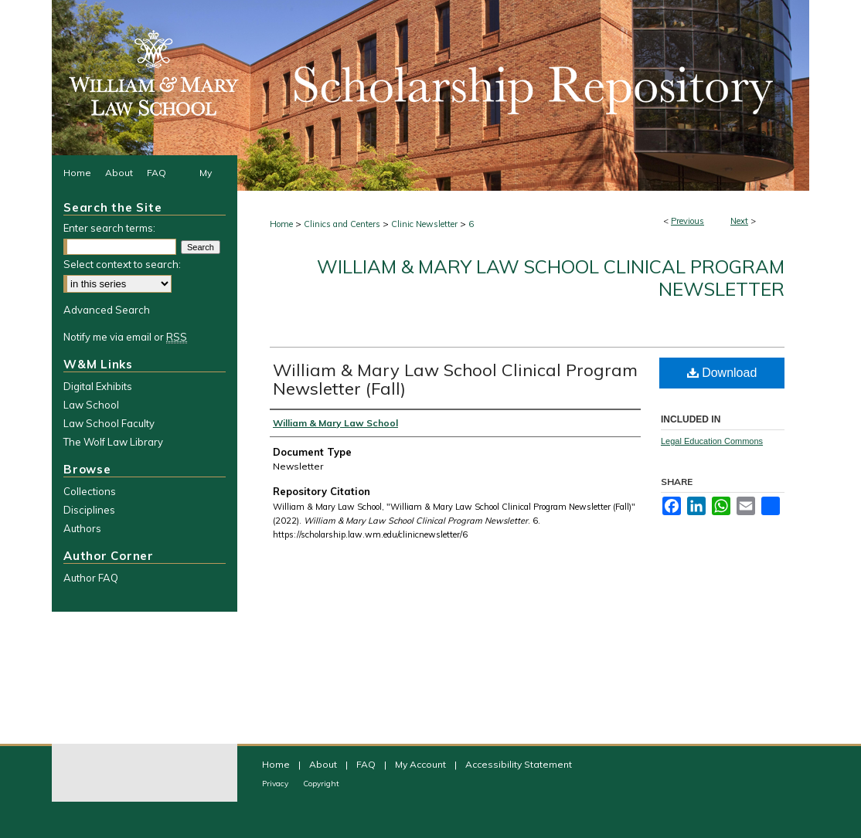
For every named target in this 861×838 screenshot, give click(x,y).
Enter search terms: (109, 228)
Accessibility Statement (518, 764)
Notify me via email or (125, 337)
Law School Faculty (109, 423)
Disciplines (89, 510)
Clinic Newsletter (424, 224)
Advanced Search (106, 310)
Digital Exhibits (97, 386)
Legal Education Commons (712, 441)
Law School (91, 405)
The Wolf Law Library (113, 442)
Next (739, 220)
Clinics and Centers (342, 224)
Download (722, 372)
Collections (89, 491)
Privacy (276, 784)
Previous (687, 220)
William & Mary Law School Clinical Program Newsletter (550, 277)
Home (281, 224)
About (324, 764)
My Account (421, 764)
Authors (82, 528)
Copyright (321, 784)
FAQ (367, 764)
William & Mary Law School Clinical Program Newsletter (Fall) (455, 379)
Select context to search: (122, 264)
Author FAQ (90, 578)
